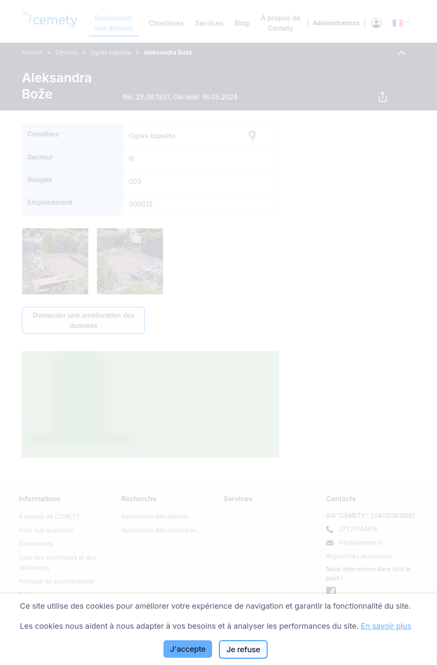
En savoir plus (386, 625)
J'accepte (188, 649)
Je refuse (243, 649)
